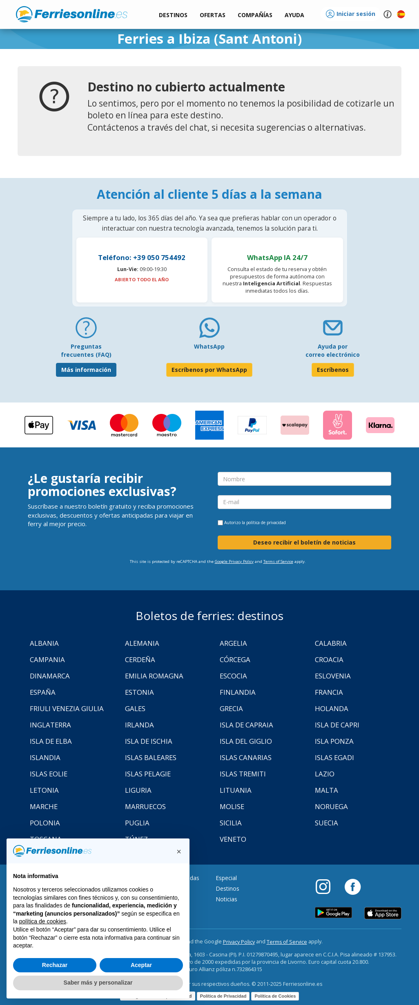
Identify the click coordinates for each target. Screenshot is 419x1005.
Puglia (137, 822)
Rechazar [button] (54, 965)
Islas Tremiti (243, 773)
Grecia (231, 708)
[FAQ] (86, 331)
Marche (44, 806)
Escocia (233, 675)
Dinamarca (50, 675)
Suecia (326, 822)
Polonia (45, 822)
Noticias (226, 899)
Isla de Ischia (148, 741)
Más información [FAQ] (86, 370)
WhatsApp (209, 346)
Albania (44, 643)
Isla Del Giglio (246, 741)
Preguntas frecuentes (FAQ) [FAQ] (86, 350)
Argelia (233, 643)
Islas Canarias (246, 757)
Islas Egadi (334, 757)
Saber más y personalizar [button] (98, 982)
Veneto (233, 839)
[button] (294, 15)
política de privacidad (266, 522)
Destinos (227, 888)
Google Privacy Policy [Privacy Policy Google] (234, 561)
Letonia (44, 790)
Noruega (331, 806)
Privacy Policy (239, 941)
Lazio (324, 773)
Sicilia (231, 822)
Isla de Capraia (246, 724)
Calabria (331, 643)
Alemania (142, 643)
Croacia (329, 659)
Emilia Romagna (154, 675)
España (43, 692)
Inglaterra (50, 724)
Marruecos (145, 806)
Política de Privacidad (223, 996)
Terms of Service (278, 561)
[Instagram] (327, 886)
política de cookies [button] (42, 921)
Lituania (236, 790)
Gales (135, 708)
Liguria (138, 790)
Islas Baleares (150, 757)
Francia (329, 692)
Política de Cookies (275, 996)
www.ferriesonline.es (71, 14)
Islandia (45, 757)
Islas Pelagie (148, 773)
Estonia (139, 692)
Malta (326, 790)
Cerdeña (140, 659)
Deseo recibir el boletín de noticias (304, 542)
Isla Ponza (334, 741)
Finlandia (238, 692)
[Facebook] (353, 886)
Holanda (331, 708)
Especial (226, 878)
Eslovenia (333, 675)
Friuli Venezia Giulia (67, 708)
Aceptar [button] (141, 965)
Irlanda (139, 724)
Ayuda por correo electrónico (332, 350)
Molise (232, 806)
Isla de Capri (337, 724)
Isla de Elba (51, 741)
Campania (47, 659)
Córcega (235, 659)
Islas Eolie (48, 773)
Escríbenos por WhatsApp (209, 370)
